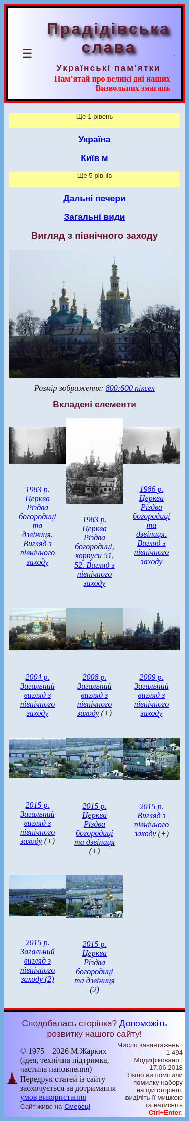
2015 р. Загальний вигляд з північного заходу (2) (37, 960)
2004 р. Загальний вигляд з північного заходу (37, 695)
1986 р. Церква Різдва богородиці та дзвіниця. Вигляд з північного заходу (151, 525)
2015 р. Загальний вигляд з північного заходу (37, 822)
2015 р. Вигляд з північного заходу (151, 820)
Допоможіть (143, 1023)
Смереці (77, 1106)
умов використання (53, 1097)
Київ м (94, 158)
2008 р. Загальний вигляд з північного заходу (94, 695)
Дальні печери (94, 198)
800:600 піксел (130, 388)
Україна (95, 139)
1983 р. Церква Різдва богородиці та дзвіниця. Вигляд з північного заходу (37, 525)
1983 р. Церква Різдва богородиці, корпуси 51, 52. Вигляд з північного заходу (94, 551)
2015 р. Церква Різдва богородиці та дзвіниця (94, 824)
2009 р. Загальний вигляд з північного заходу (151, 695)
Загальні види (94, 217)
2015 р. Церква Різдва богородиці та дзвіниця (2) (94, 967)
